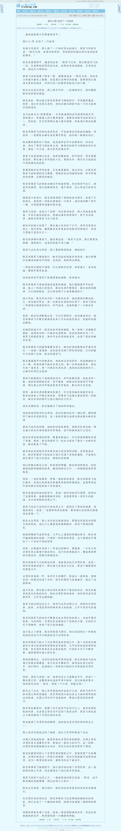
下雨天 (48, 28)
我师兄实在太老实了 (59, 825)
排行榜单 (79, 11)
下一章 (62, 24)
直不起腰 (73, 28)
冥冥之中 (51, 825)
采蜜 (77, 28)
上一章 (46, 24)
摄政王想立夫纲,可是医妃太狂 (29, 28)
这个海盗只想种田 (44, 825)
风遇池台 (74, 825)
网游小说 (56, 11)
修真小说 (33, 11)
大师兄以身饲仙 (68, 825)
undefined (79, 1)
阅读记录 (95, 11)
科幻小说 (64, 11)
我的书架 (84, 1)
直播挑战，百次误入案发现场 (33, 825)
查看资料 (95, 1)
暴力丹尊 (31, 15)
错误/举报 (75, 24)
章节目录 (53, 24)
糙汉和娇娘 (64, 28)
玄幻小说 (25, 11)
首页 (18, 11)
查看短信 (90, 1)
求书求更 (97, 4)
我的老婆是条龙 (86, 825)
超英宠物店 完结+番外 (56, 28)
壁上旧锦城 (79, 825)
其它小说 (72, 11)
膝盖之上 (80, 28)
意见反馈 (97, 6)
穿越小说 (48, 11)
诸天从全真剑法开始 (42, 28)
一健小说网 (27, 1)
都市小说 (40, 11)
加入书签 (68, 24)
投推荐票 (39, 24)
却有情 (69, 28)
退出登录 (101, 1)
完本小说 (87, 11)
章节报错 (91, 4)
